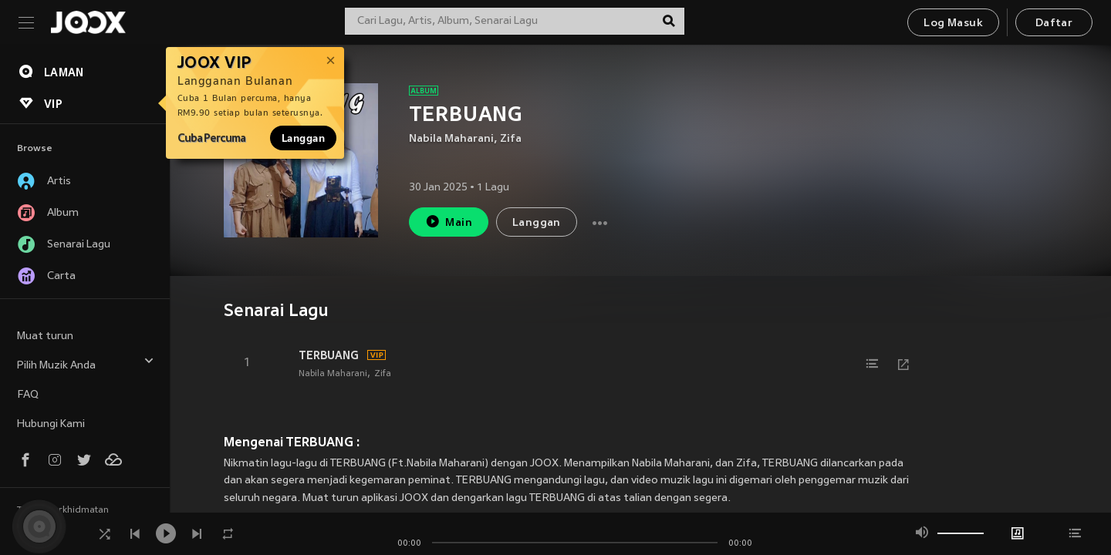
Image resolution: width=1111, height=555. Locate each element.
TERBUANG (329, 355)
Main (448, 221)
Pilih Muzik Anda (85, 363)
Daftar (1053, 23)
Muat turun (45, 336)
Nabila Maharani (451, 139)
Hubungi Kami (51, 424)
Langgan (303, 138)
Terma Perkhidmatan (63, 510)
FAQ (28, 395)
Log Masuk (953, 23)
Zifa (511, 139)
